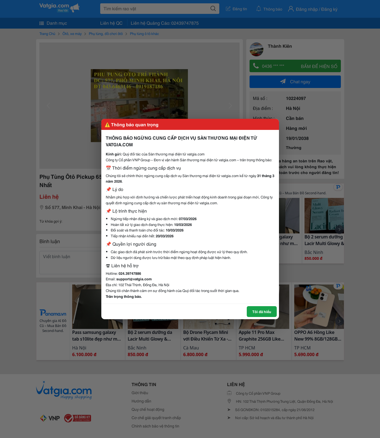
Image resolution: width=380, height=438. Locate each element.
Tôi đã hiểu (261, 311)
